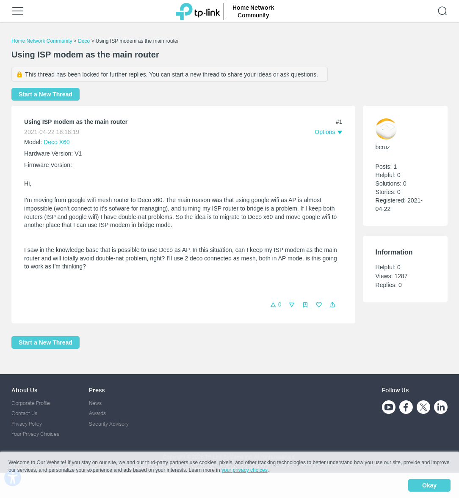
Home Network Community (41, 41)
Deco (84, 41)
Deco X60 (56, 142)
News (95, 403)
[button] (332, 304)
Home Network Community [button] (253, 11)
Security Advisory (109, 424)
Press (97, 390)
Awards (97, 413)
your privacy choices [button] (244, 470)
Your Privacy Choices (35, 434)
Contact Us (24, 413)
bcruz (383, 147)
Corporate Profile (30, 403)
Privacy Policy (26, 424)
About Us (24, 390)
